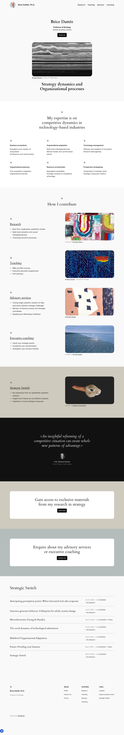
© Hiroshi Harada (70, 317)
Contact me (62, 558)
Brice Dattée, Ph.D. (26, 5)
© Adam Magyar (37, 78)
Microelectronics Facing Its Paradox (27, 619)
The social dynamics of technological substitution (34, 628)
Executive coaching (22, 338)
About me (62, 35)
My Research (91, 602)
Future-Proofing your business (25, 647)
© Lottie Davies (77, 354)
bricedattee (102, 600)
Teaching (16, 263)
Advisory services (20, 298)
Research (15, 224)
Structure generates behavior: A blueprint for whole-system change (43, 611)
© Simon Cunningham (79, 405)
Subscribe (62, 510)
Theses (110, 619)
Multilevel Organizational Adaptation (28, 638)
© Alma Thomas (70, 279)
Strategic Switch (20, 388)
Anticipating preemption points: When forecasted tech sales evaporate (44, 601)
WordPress (21, 716)
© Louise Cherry (78, 242)
